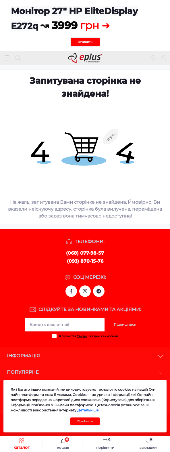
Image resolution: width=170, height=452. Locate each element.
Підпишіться (125, 324)
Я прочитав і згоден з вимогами (88, 336)
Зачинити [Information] (85, 42)
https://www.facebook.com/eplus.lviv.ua (71, 291)
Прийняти (85, 421)
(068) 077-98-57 (85, 253)
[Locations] (153, 58)
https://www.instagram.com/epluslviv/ (85, 291)
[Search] (18, 58)
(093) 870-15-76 (85, 261)
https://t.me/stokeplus (98, 291)
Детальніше (87, 410)
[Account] (164, 58)
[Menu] (7, 58)
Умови (82, 336)
